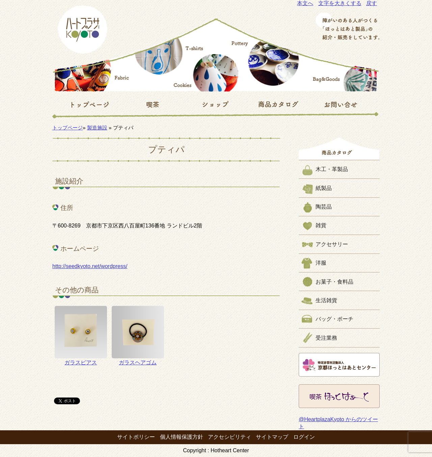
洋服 (321, 263)
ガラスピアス (81, 335)
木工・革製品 (332, 169)
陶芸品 (324, 207)
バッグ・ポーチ (334, 319)
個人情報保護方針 (181, 437)
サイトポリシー (136, 437)
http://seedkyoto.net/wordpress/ (89, 266)
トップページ (67, 127)
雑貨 (321, 225)
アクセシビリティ (229, 437)
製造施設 (97, 127)
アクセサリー (332, 244)
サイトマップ (272, 437)
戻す (371, 3)
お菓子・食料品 (334, 282)
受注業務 (326, 338)
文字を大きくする (339, 3)
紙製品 (324, 188)
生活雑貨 (326, 300)
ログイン (304, 437)
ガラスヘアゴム (138, 335)
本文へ (305, 3)
